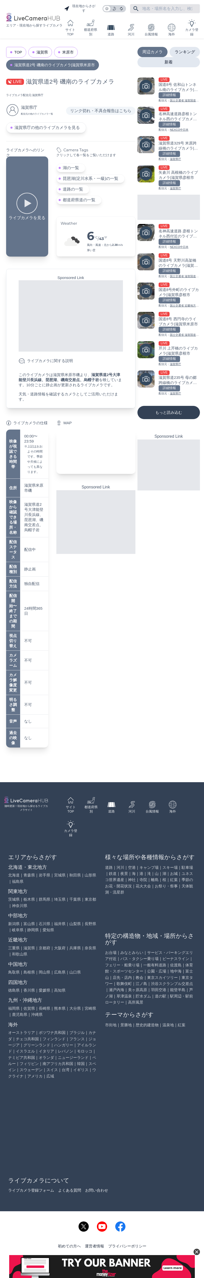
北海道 (14, 875)
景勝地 (126, 1025)
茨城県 (14, 899)
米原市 (68, 52)
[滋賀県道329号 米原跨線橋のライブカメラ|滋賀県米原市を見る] (168, 148)
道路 (111, 30)
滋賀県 (42, 52)
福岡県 (14, 1008)
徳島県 (14, 990)
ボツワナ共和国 (52, 1032)
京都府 (44, 948)
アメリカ (35, 1076)
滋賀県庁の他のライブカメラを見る (47, 127)
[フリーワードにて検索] (136, 8)
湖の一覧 (71, 168)
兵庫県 (75, 948)
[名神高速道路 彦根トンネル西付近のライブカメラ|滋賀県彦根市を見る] (168, 236)
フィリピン (29, 1063)
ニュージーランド (73, 1057)
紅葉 (174, 879)
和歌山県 (19, 954)
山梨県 (75, 924)
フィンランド (54, 1039)
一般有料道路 (154, 965)
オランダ (46, 1057)
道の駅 (160, 996)
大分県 (75, 1008)
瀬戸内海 (116, 990)
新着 (168, 62)
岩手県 (44, 875)
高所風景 (135, 1002)
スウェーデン (31, 1070)
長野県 (90, 924)
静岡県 (33, 930)
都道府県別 (90, 27)
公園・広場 (156, 971)
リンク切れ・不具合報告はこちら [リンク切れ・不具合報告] (100, 111)
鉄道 (113, 873)
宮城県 (60, 875)
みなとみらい (131, 952)
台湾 (65, 1070)
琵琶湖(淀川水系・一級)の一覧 (91, 178)
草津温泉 (124, 996)
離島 (155, 879)
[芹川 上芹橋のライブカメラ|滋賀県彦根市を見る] (168, 353)
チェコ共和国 (27, 1039)
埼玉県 (60, 899)
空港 (132, 867)
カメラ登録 (191, 27)
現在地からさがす (79, 8)
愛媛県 (44, 990)
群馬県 (44, 899)
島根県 (29, 972)
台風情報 (151, 30)
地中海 (176, 971)
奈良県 (90, 948)
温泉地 (168, 1025)
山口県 (75, 972)
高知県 (60, 990)
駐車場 (187, 867)
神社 (132, 879)
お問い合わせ (96, 1190)
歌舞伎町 (124, 983)
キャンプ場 (149, 867)
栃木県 (29, 899)
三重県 (14, 948)
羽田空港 (158, 990)
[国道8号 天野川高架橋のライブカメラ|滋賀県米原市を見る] (168, 265)
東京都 (90, 899)
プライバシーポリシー (127, 1246)
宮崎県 (90, 1008)
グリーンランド (36, 1045)
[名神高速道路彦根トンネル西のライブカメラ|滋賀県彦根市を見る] (168, 119)
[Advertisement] (71, 316)
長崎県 (44, 1008)
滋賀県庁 (37, 95)
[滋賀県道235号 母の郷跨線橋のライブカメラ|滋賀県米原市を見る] (168, 383)
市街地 (111, 1025)
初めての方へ (69, 1246)
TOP (18, 52)
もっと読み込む (168, 412)
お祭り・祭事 (166, 886)
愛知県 (48, 930)
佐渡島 (176, 965)
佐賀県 (29, 1008)
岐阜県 (17, 930)
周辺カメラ (152, 52)
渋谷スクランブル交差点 (172, 983)
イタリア (46, 1051)
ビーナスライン (175, 958)
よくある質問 (69, 1190)
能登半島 (177, 990)
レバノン (65, 1051)
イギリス (80, 1070)
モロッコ (84, 1051)
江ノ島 (141, 983)
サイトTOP (70, 27)
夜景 (124, 873)
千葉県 (75, 899)
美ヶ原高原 (137, 990)
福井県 (60, 924)
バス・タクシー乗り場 (139, 958)
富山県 (29, 924)
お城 (174, 873)
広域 (50, 1076)
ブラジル (77, 1032)
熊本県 (60, 1008)
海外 (171, 30)
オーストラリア (21, 1032)
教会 (139, 977)
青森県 (29, 875)
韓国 (81, 1063)
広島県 (60, 972)
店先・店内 (122, 977)
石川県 (44, 924)
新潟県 (14, 924)
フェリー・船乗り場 (122, 965)
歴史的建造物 (147, 1025)
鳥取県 (14, 972)
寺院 (143, 879)
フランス (77, 1039)
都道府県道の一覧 (79, 200)
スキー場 (170, 867)
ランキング (185, 52)
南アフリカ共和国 (58, 1063)
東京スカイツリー (162, 977)
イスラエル (25, 1051)
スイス (52, 1070)
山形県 (90, 875)
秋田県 (75, 875)
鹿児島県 (19, 1014)
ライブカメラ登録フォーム (31, 1190)
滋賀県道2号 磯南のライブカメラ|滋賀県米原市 (54, 65)
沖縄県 (37, 1014)
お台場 (111, 952)
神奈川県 (19, 905)
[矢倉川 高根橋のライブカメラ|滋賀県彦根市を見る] (168, 178)
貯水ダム (143, 996)
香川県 (29, 990)
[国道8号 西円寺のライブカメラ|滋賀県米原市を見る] (168, 324)
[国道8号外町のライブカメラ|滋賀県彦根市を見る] (168, 295)
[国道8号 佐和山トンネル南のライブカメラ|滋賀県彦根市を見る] (168, 90)
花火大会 (143, 886)
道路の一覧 (73, 189)
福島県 (17, 881)
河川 (131, 30)
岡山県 (44, 972)
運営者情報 (94, 1246)
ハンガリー (63, 1045)
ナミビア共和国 (21, 1057)
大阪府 (60, 948)
